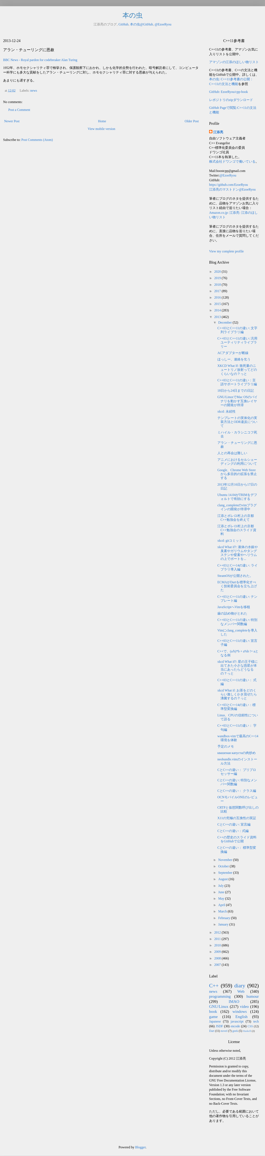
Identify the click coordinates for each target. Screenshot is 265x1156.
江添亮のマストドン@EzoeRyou (232, 189)
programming (220, 996)
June (221, 892)
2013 (218, 317)
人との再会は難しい (232, 453)
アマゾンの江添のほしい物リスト (234, 62)
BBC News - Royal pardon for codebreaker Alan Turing (40, 60)
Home (102, 121)
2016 (218, 297)
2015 (218, 304)
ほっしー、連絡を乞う (234, 359)
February (224, 918)
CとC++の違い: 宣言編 (234, 824)
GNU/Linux (218, 1006)
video (244, 1006)
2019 (218, 278)
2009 (218, 951)
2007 (218, 964)
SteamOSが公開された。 (235, 575)
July (221, 885)
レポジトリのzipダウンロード (231, 100)
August (223, 879)
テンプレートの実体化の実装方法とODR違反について (237, 421)
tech (256, 1021)
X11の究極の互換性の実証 (236, 818)
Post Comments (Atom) (37, 140)
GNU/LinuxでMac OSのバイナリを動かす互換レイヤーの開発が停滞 (237, 401)
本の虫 (133, 15)
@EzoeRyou (163, 24)
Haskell (247, 1031)
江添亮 (218, 132)
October (224, 866)
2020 (218, 271)
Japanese (215, 1021)
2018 (218, 284)
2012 (218, 932)
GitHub (123, 24)
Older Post (192, 121)
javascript (237, 1021)
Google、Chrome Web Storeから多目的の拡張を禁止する (237, 474)
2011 (218, 939)
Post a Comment (19, 110)
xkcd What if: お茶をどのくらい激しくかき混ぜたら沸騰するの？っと (237, 694)
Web (241, 991)
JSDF (219, 1026)
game (213, 1016)
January (223, 924)
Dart (211, 1030)
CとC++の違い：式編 (233, 831)
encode (235, 1026)
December (225, 322)
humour (252, 996)
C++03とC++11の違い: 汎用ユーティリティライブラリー (237, 342)
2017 (218, 291)
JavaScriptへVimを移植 (233, 607)
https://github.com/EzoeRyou (228, 184)
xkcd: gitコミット (229, 540)
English (241, 1016)
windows (239, 1011)
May (221, 898)
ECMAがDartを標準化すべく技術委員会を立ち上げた (237, 586)
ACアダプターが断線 (232, 353)
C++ (214, 986)
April (222, 905)
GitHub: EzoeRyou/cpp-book (228, 92)
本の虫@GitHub (141, 24)
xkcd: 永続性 (226, 411)
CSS (250, 1026)
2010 (218, 945)
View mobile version (101, 129)
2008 (218, 958)
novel (224, 1030)
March (223, 911)
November (225, 860)
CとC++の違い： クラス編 (236, 790)
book (213, 1011)
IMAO (234, 1001)
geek (235, 1030)
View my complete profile (226, 251)
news (33, 90)
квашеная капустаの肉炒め (236, 753)
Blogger (140, 1147)
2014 (218, 310)
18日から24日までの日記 (235, 390)
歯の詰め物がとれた (232, 613)
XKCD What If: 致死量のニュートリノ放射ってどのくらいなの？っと (237, 369)
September (225, 872)
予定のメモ (225, 746)
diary (239, 986)
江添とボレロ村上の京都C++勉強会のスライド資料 (236, 530)
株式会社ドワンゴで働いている (232, 161)
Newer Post (11, 121)
